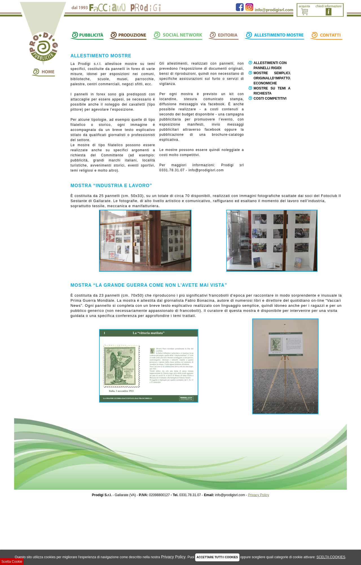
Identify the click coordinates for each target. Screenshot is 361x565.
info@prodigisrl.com (274, 10)
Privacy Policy (258, 495)
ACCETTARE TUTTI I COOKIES (217, 557)
